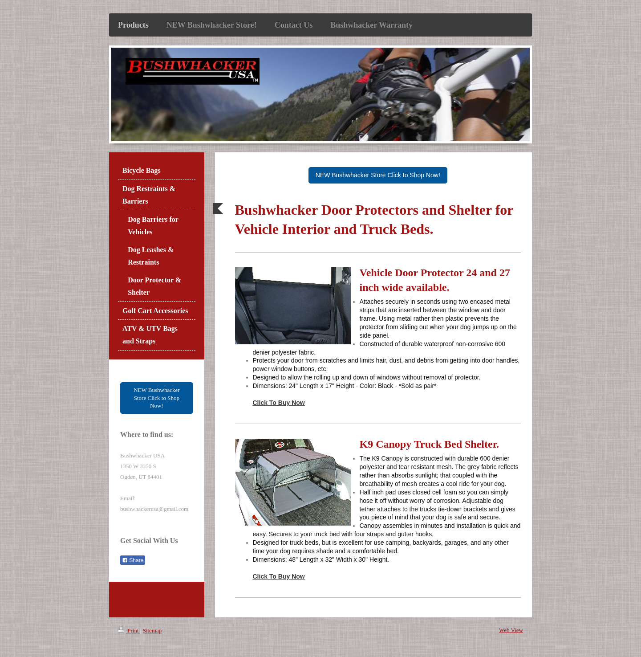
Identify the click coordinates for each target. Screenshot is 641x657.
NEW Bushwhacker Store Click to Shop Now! (378, 175)
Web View (511, 630)
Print (129, 630)
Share (132, 560)
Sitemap (152, 630)
